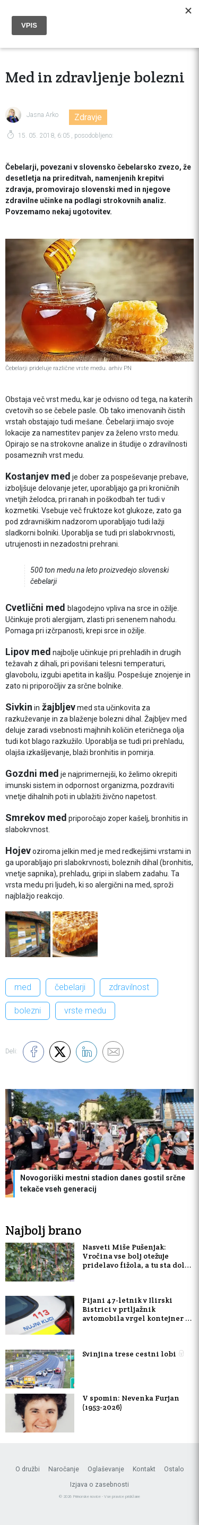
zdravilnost (129, 987)
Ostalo (174, 1469)
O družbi (27, 1469)
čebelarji (70, 987)
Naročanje (63, 1469)
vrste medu (85, 1011)
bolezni (27, 1011)
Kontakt (144, 1469)
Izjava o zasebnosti (99, 1484)
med (22, 987)
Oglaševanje (106, 1469)
